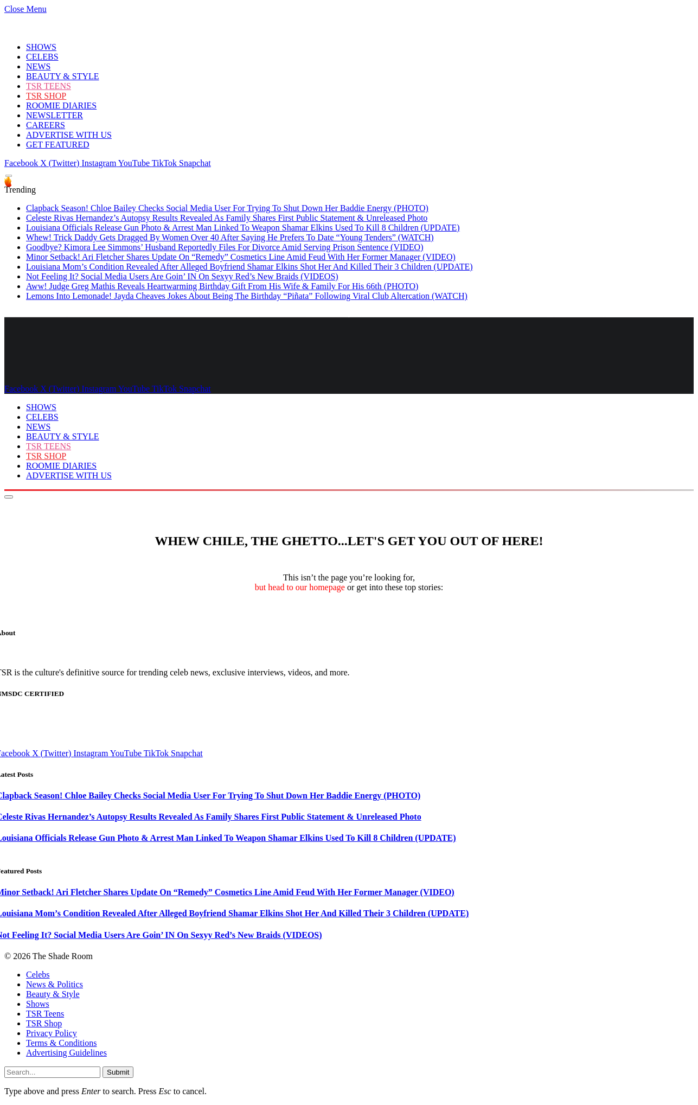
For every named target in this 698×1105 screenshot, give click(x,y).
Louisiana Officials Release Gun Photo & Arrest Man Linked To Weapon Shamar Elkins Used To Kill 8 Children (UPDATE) (243, 227)
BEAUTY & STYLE (62, 76)
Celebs (38, 974)
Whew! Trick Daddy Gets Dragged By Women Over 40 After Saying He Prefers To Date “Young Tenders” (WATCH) (230, 237)
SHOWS (41, 47)
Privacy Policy (51, 1033)
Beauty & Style (53, 994)
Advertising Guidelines (66, 1052)
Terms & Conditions (61, 1042)
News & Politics (54, 984)
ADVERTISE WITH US (69, 134)
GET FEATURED (57, 144)
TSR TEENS (48, 86)
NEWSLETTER (54, 115)
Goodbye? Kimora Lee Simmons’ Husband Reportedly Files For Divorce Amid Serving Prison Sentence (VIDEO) (224, 247)
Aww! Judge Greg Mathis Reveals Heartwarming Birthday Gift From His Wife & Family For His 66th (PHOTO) (222, 286)
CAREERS (45, 125)
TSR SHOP (46, 95)
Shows (37, 1003)
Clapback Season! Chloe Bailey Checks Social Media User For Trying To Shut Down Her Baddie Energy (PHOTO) (227, 208)
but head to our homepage (300, 587)
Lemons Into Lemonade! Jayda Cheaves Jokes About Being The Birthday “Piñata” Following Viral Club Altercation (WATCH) (247, 296)
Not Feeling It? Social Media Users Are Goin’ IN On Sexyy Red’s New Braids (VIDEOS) (182, 276)
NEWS (38, 66)
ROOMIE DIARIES (61, 105)
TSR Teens (45, 1013)
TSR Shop (44, 1023)
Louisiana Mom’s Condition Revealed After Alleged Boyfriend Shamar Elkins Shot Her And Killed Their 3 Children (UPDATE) (249, 266)
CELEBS (42, 56)
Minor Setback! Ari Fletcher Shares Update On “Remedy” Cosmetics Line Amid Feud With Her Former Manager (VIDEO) (241, 256)
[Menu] (8, 176)
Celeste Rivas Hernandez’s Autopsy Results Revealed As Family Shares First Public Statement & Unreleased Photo (226, 217)
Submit (118, 1072)
